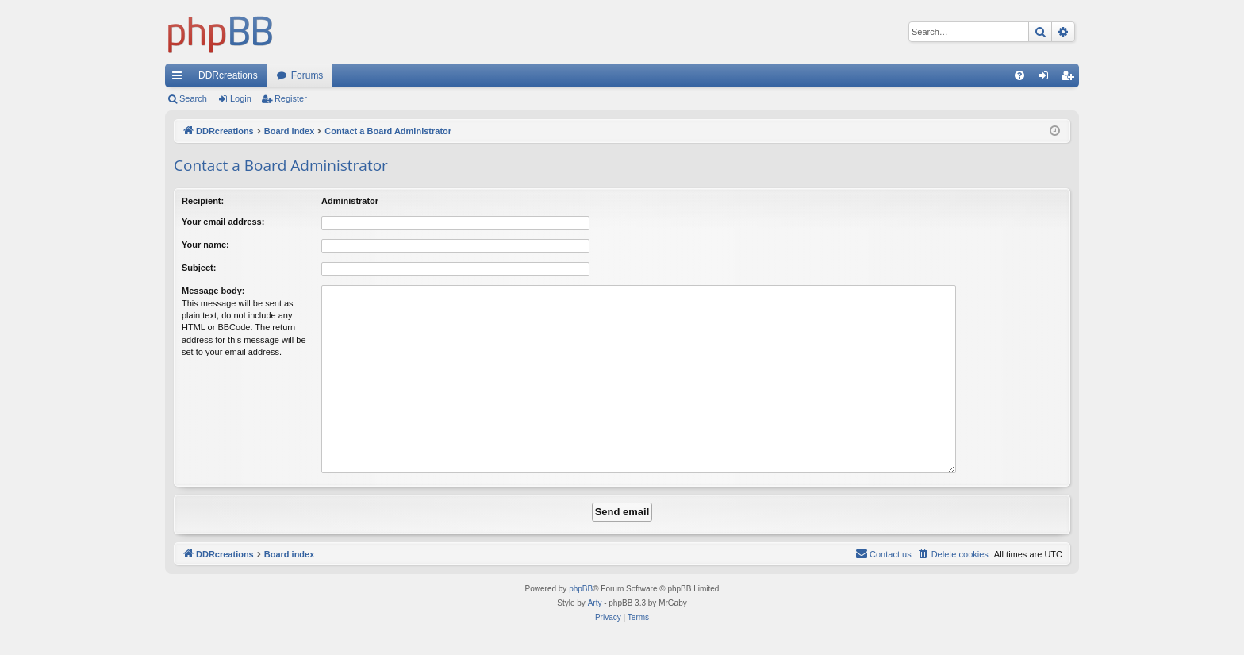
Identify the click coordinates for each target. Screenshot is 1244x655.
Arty (595, 603)
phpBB (581, 588)
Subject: (199, 267)
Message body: (213, 290)
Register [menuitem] (1070, 78)
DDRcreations (228, 75)
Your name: (205, 244)
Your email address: (223, 221)
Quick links (180, 78)
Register (291, 98)
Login (240, 98)
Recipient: (203, 201)
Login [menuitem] (1047, 78)
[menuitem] (1019, 75)
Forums (307, 75)
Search (193, 98)
